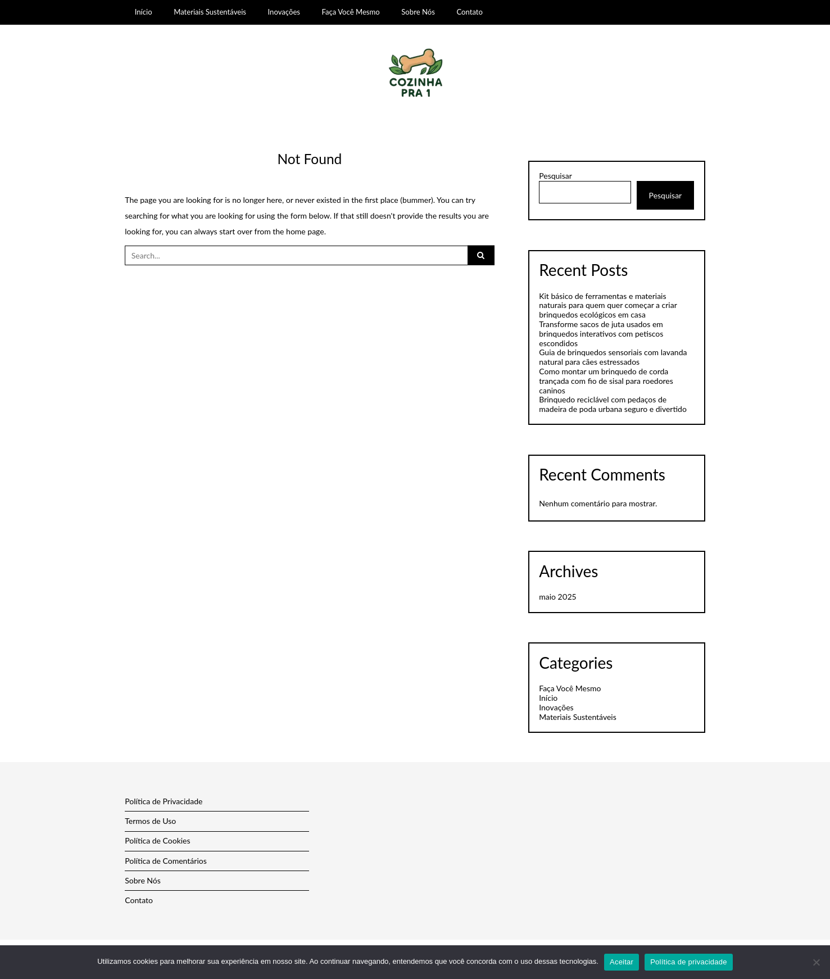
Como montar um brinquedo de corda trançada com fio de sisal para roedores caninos (606, 380)
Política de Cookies (157, 840)
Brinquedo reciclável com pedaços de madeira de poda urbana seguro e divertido (613, 404)
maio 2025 (557, 596)
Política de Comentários (166, 860)
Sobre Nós (418, 11)
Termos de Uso (150, 821)
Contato (469, 11)
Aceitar (621, 962)
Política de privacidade (688, 962)
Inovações (284, 11)
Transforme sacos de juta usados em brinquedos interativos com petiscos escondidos (601, 333)
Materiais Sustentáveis (210, 11)
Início (143, 11)
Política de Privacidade (163, 801)
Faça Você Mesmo (351, 11)
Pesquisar (555, 175)
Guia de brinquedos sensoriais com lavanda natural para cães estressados (613, 356)
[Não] (816, 962)
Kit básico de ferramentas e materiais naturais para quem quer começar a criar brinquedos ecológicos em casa (608, 305)
